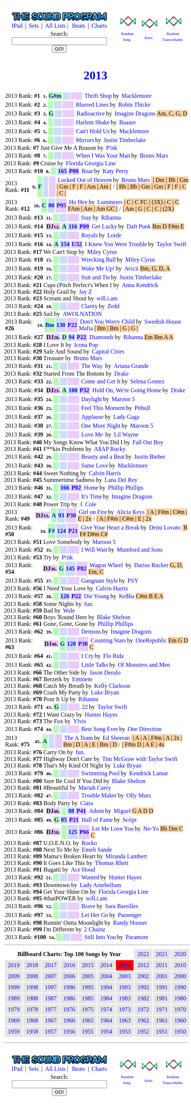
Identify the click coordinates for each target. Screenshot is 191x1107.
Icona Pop (86, 345)
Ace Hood (83, 869)
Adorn (96, 811)
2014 (106, 965)
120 (71, 644)
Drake (121, 373)
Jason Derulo (105, 672)
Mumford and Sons (140, 549)
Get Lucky (104, 226)
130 (60, 325)
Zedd (113, 306)
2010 (180, 965)
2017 (51, 965)
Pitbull (142, 408)
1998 (32, 987)
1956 (69, 1031)
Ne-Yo (151, 828)
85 (64, 820)
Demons (91, 631)
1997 (51, 987)
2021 (162, 954)
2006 (69, 976)
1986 (69, 998)
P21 (73, 531)
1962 (143, 1020)
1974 (106, 1009)
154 (65, 244)
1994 (106, 987)
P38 (83, 644)
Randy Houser (130, 923)
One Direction (144, 729)
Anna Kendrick (140, 285)
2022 (143, 954)
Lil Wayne (126, 434)
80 (51, 205)
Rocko (89, 843)
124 (61, 531)
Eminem (82, 679)
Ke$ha (126, 596)
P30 (71, 515)
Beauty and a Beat (103, 457)
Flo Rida (113, 656)
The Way (92, 366)
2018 (32, 965)
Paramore (136, 937)
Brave (88, 906)
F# (51, 531)
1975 (88, 1009)
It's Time (91, 496)
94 (71, 337)
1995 (88, 987)
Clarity (89, 306)
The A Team (78, 738)
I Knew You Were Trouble (116, 244)
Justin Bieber (149, 457)
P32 (84, 390)
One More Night (101, 426)
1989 (14, 998)
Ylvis (79, 721)
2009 (14, 976)
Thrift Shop (98, 96)
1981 (162, 998)
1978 (32, 1009)
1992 (143, 987)
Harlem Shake (93, 122)
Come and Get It (101, 381)
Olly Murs (138, 795)
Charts (99, 26)
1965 (88, 1020)
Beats (79, 26)
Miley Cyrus (102, 252)
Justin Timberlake (125, 140)
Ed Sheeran (116, 738)
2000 (180, 976)
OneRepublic (151, 640)
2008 (32, 976)
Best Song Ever (99, 729)
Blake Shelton (113, 617)
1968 (32, 1020)
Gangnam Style (99, 580)
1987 (51, 998)
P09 (84, 226)
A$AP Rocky (109, 449)
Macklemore (136, 96)
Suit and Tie (95, 277)
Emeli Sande (97, 849)
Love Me (92, 434)
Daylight (91, 399)
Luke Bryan (105, 692)
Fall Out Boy (148, 442)
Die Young (96, 596)
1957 (51, 1031)
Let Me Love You (113, 828)
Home (91, 487)
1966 (69, 1020)
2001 (162, 976)
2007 (51, 976)
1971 (162, 1009)
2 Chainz (94, 929)
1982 (143, 998)
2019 (14, 965)
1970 (180, 1009)
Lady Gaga (126, 417)
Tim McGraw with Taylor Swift (139, 759)
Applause (92, 417)
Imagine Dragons (134, 113)
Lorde (114, 235)
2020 (180, 954)
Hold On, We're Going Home (126, 390)
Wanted (90, 877)
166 (64, 487)
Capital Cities (108, 351)
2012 (143, 965)
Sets (34, 26)
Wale (69, 610)
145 (70, 568)
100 (72, 390)
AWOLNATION (82, 314)
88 (71, 811)
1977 (51, 1009)
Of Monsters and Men (144, 665)
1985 (88, 998)
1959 (14, 1031)
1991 (162, 987)
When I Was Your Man (103, 155)
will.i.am (107, 298)
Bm (49, 325)
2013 (95, 75)
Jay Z (85, 292)
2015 (88, 965)
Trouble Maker (99, 795)
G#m (55, 96)
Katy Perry (115, 171)
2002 (143, 976)
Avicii (131, 268)
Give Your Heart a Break (110, 527)
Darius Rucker (151, 565)
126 (64, 596)
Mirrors (85, 140)
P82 (76, 487)
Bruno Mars (154, 155)
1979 (14, 1009)
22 (85, 707)
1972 (143, 1009)
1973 (125, 1009)
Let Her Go (94, 915)
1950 (180, 1031)
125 (72, 832)
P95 (61, 205)
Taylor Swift (171, 244)
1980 (180, 998)
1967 (51, 1020)
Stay (86, 217)
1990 (180, 987)
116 (72, 226)
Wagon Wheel (107, 565)
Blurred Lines (92, 104)
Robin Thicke (134, 104)
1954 (106, 1031)
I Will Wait (94, 549)
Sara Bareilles (121, 906)
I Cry (87, 656)
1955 (88, 1031)
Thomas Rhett (111, 863)
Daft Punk (139, 226)
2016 (69, 965)
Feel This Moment (103, 408)
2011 (161, 965)
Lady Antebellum (100, 885)
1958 (32, 1031)
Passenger (129, 915)
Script (130, 820)
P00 (73, 171)
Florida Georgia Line (91, 163)
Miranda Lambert (126, 856)
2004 (106, 976)
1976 (69, 1009)
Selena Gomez (147, 381)
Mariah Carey (94, 787)
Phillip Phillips (126, 487)
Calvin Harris (105, 473)
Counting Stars (108, 640)
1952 (143, 1031)
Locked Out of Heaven (85, 180)
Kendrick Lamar (148, 773)
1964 (106, 1020)
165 (62, 171)
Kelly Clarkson (112, 686)
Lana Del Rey (120, 480)
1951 (162, 1031)
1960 (180, 1020)
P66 (84, 832)
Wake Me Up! (98, 268)
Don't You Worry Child (107, 321)
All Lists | (57, 26)
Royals (89, 235)
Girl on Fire (93, 512)
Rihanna (111, 217)
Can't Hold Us (93, 131)
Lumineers (110, 202)
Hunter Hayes (101, 714)
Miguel (122, 811)
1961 (162, 1020)
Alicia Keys (131, 512)
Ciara (86, 803)
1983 (125, 998)
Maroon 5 (123, 399)
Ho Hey (78, 202)
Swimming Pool (100, 773)
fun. (88, 604)
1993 (125, 987)
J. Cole (88, 504)
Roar (87, 171)
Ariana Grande (131, 366)
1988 (32, 998)
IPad (16, 26)
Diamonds (101, 337)
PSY (133, 580)
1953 (125, 1031)
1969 (14, 1020)
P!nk (111, 148)
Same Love (94, 465)
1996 (69, 987)
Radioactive (91, 113)
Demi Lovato (165, 527)
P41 (81, 811)
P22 (72, 325)
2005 (88, 976)
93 (61, 515)
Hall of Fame (97, 820)
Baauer (127, 122)
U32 (77, 244)
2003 (125, 976)
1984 (106, 998)
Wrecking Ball (98, 259)
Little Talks (94, 665)
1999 (14, 987)
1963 (125, 1020)
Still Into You (100, 937)
